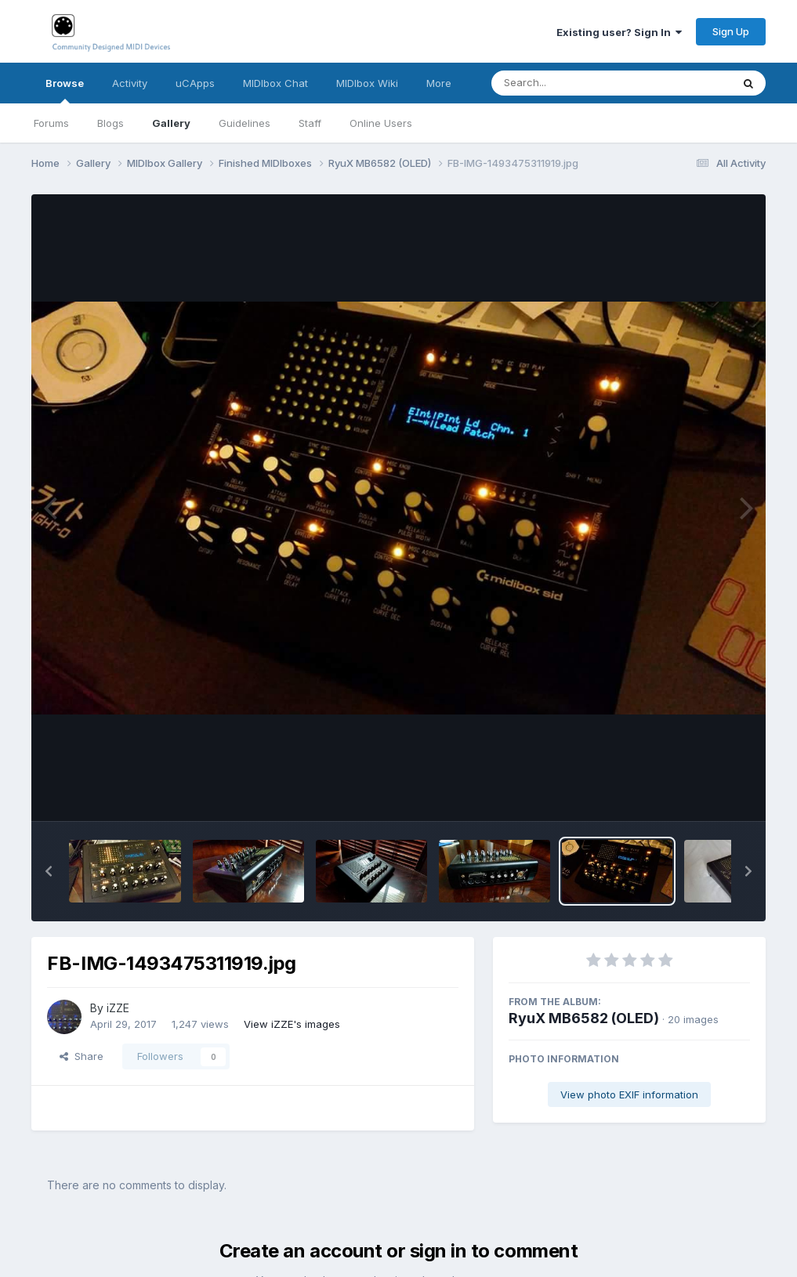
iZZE (118, 1008)
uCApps (195, 83)
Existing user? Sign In (619, 32)
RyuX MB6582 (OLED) (584, 1018)
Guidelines (244, 123)
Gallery (171, 123)
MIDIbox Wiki (367, 83)
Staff (310, 123)
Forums (51, 123)
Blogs (110, 123)
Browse (64, 90)
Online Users (381, 123)
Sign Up (730, 31)
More (438, 83)
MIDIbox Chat (275, 83)
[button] (48, 871)
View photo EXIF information (629, 1094)
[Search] (568, 83)
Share (81, 1056)
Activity (129, 83)
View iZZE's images (292, 1024)
